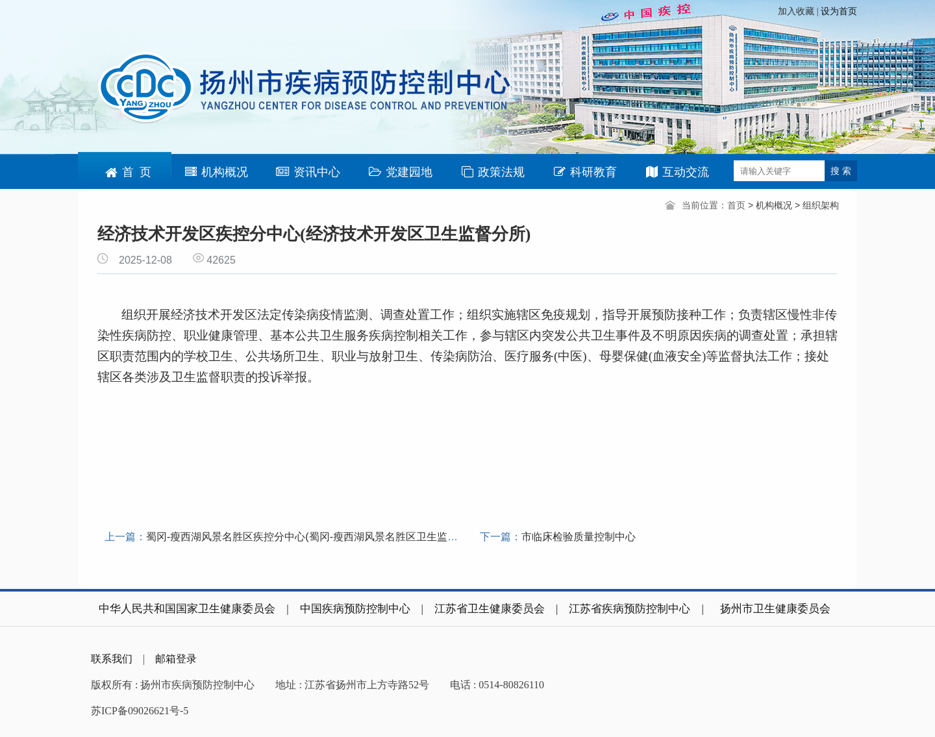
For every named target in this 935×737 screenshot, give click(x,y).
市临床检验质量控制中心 (578, 536)
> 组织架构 (817, 205)
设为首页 (839, 11)
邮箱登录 (176, 658)
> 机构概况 (771, 205)
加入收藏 (797, 11)
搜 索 (840, 171)
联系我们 (111, 658)
